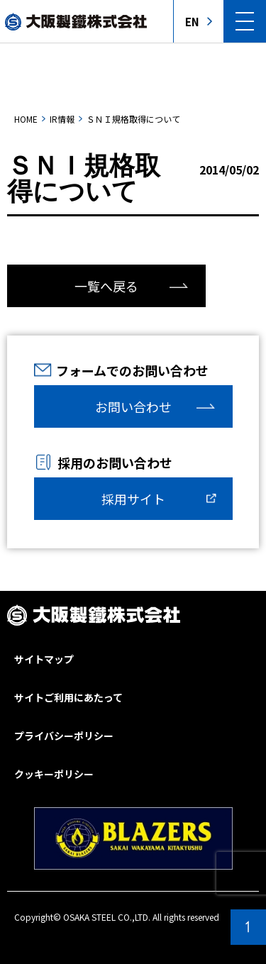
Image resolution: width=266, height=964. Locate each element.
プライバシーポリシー (63, 736)
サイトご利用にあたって (68, 697)
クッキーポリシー (54, 774)
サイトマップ (44, 659)
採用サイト (133, 498)
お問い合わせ (133, 406)
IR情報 (62, 119)
